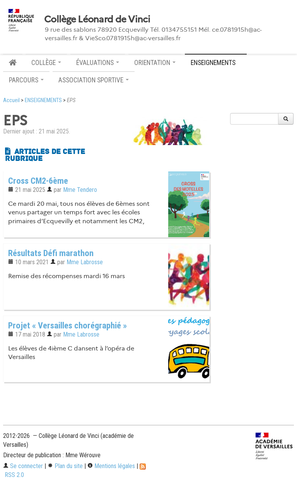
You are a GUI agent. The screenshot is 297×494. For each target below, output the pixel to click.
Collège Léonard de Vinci (97, 19)
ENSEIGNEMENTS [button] (216, 63)
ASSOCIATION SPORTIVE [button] (93, 80)
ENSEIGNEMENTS (43, 100)
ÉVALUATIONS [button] (97, 63)
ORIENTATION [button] (155, 63)
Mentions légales (111, 466)
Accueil (11, 100)
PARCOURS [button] (26, 80)
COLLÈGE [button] (46, 63)
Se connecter (23, 466)
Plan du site (65, 466)
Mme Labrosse (85, 262)
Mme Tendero (80, 189)
